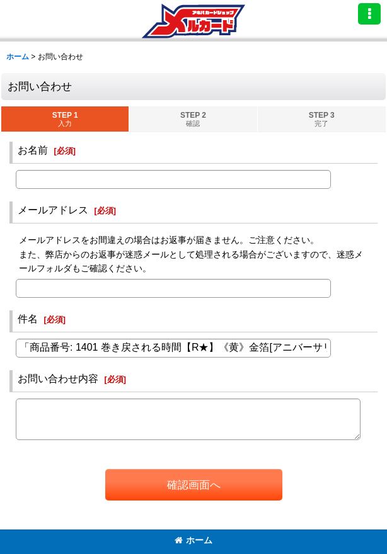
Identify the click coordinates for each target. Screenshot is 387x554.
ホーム (193, 540)
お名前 (33, 149)
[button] (369, 14)
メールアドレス (53, 209)
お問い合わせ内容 (58, 378)
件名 (28, 318)
